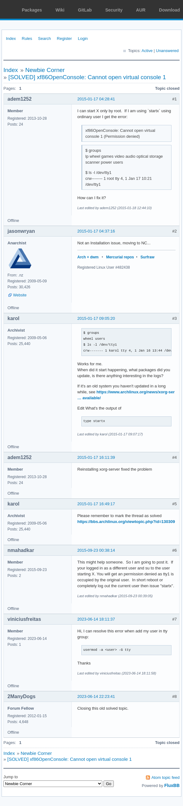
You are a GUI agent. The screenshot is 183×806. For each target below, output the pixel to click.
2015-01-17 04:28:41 (96, 99)
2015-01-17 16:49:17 (96, 503)
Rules (27, 38)
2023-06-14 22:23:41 (96, 696)
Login (83, 38)
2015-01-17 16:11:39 (96, 457)
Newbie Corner (45, 70)
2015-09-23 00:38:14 (96, 550)
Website (19, 295)
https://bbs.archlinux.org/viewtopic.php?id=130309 (126, 521)
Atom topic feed (166, 777)
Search (44, 38)
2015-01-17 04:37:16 (96, 231)
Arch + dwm (88, 257)
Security (114, 9)
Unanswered (167, 50)
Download (169, 9)
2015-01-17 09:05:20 (96, 318)
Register (64, 38)
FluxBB (172, 785)
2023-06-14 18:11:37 (96, 619)
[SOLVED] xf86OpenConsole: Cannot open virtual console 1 (87, 77)
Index (11, 38)
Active (147, 50)
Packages (32, 9)
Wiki (60, 9)
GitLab (85, 9)
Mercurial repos (120, 257)
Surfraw (148, 257)
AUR (140, 9)
